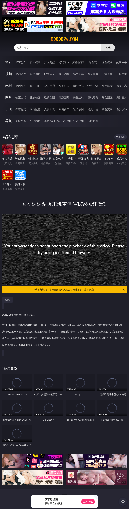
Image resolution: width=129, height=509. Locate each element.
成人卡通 (49, 86)
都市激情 (20, 109)
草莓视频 (49, 121)
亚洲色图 (35, 97)
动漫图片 (64, 97)
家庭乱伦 (35, 109)
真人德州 (35, 62)
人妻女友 (49, 109)
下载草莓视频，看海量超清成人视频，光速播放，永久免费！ (79, 290)
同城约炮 (20, 121)
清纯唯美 (92, 97)
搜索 (108, 48)
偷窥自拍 (20, 97)
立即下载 (88, 501)
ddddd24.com (64, 39)
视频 (8, 74)
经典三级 (92, 86)
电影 (8, 85)
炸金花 (93, 62)
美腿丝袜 (78, 97)
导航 (8, 121)
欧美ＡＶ (49, 74)
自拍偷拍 (35, 74)
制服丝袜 (78, 86)
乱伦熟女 (107, 86)
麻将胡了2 (78, 62)
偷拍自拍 (35, 86)
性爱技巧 (121, 109)
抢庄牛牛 (121, 62)
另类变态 (121, 86)
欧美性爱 (64, 86)
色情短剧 (92, 121)
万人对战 (49, 62)
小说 (8, 109)
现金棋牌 (107, 62)
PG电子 (20, 62)
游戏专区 (64, 62)
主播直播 (107, 74)
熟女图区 (107, 97)
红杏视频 (78, 121)
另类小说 (92, 109)
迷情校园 (78, 109)
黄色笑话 (107, 109)
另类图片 (121, 97)
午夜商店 (35, 121)
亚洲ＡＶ (20, 74)
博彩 (8, 62)
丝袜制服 (92, 74)
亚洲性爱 (20, 86)
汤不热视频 (64, 121)
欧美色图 (49, 97)
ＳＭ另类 (121, 74)
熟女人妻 (78, 74)
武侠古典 (64, 109)
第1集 (7, 299)
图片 (8, 97)
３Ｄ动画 (64, 74)
